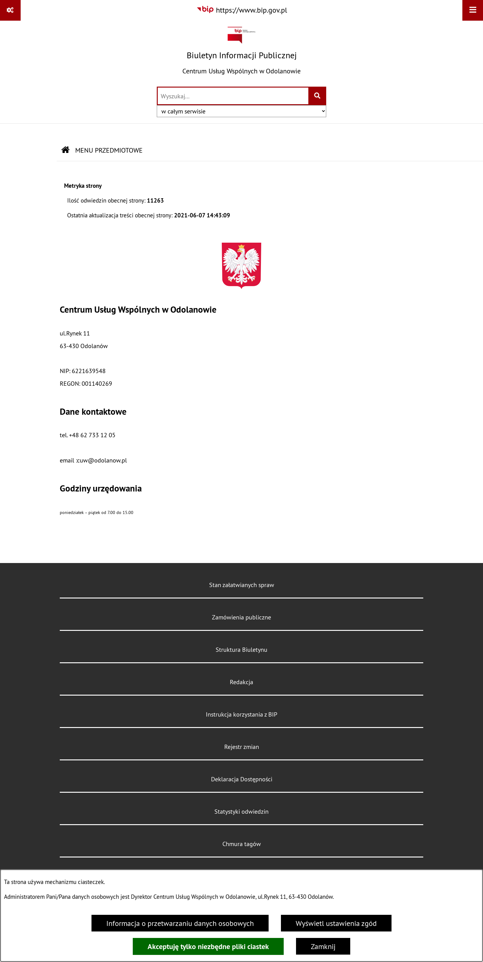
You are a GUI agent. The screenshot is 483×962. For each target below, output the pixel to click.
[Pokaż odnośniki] (10, 10)
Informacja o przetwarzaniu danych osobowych (180, 923)
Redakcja (241, 682)
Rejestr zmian (241, 746)
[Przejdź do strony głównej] (241, 53)
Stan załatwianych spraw (241, 585)
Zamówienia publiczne (241, 617)
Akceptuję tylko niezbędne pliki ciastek (208, 946)
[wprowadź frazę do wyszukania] (233, 96)
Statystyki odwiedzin (241, 811)
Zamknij (323, 946)
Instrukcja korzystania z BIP (241, 714)
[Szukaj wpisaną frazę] (317, 96)
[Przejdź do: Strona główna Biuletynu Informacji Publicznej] (65, 150)
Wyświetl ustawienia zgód (336, 923)
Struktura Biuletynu (241, 649)
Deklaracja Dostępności (241, 779)
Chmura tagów (241, 844)
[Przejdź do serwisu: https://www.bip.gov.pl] (241, 10)
